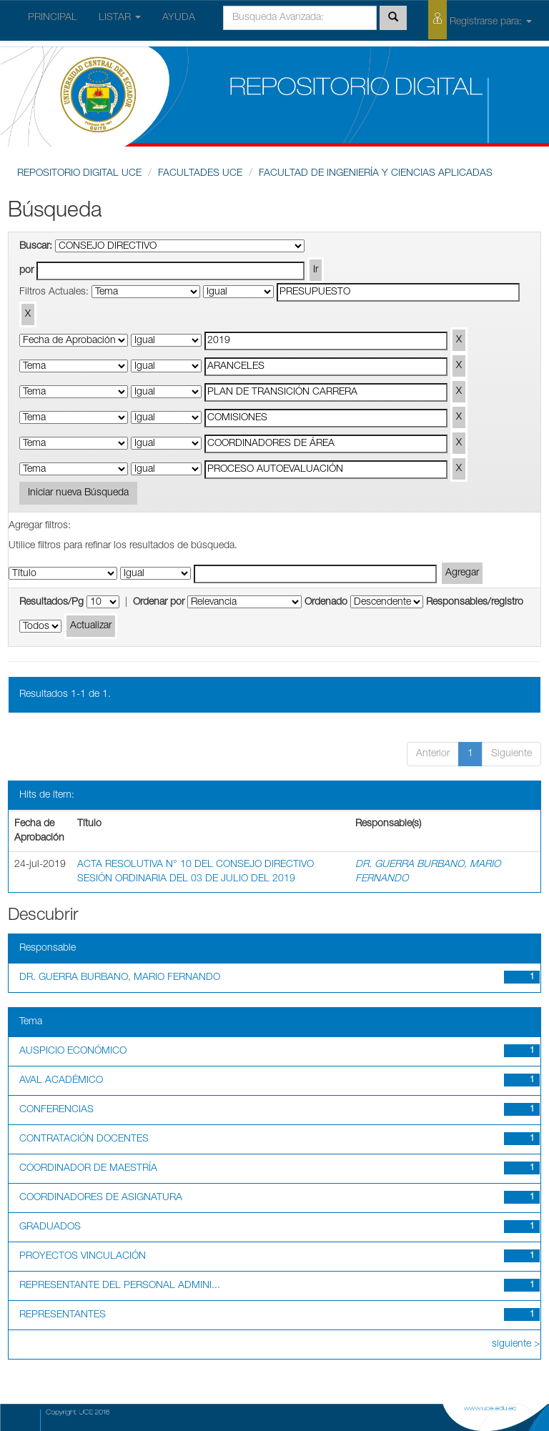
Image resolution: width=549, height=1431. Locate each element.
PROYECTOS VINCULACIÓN (82, 1257)
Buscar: (35, 247)
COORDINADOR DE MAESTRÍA (88, 1169)
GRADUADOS (50, 1227)
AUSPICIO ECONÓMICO (73, 1051)
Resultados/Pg (51, 603)
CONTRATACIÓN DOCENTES (84, 1139)
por (26, 271)
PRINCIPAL (52, 18)
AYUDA (178, 18)
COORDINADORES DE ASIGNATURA (100, 1198)
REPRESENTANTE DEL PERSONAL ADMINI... (119, 1286)
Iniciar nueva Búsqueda (78, 493)
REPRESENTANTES (62, 1315)
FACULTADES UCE (200, 174)
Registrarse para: (480, 19)
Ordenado (326, 603)
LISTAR (120, 18)
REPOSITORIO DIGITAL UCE (79, 174)
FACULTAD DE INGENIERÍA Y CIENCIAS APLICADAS (376, 174)
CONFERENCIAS (56, 1110)
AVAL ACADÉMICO (61, 1081)
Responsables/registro (474, 603)
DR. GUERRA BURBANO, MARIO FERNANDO (119, 978)
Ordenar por (158, 603)
